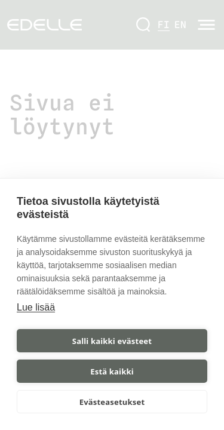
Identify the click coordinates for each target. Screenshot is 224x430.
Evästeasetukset (112, 402)
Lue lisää (36, 307)
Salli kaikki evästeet (112, 341)
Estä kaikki (112, 371)
